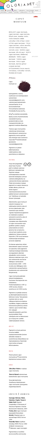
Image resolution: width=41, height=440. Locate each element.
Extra (17, 12)
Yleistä (9, 10)
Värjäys (22, 10)
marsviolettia (23, 357)
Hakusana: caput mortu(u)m (18, 428)
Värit (15, 10)
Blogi (38, 5)
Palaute (37, 4)
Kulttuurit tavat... (33, 10)
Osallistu (23, 12)
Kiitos (38, 3)
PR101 (13, 78)
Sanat (11, 12)
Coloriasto (36, 7)
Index (3, 10)
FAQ (39, 1)
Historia (4, 12)
